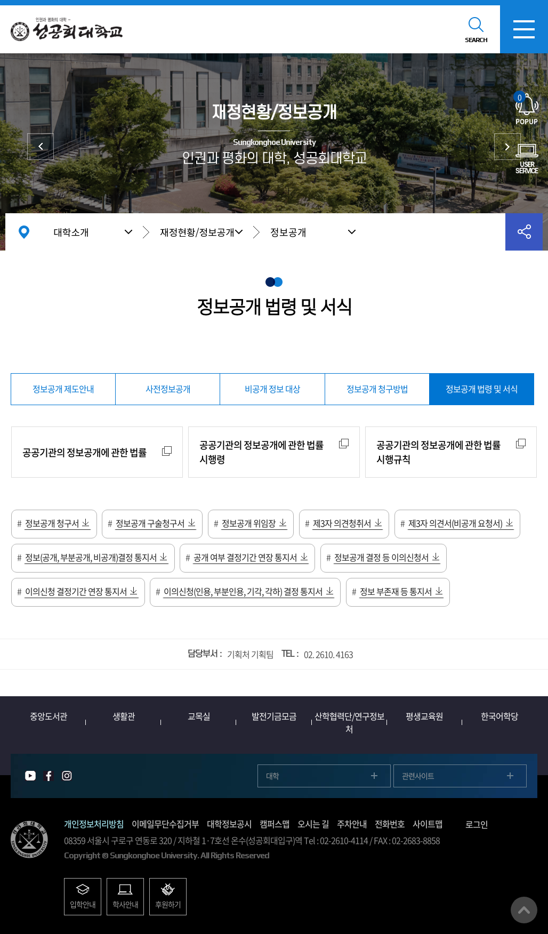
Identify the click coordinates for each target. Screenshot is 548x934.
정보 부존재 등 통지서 (396, 591)
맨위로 (524, 910)
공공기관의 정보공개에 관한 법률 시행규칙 (438, 452)
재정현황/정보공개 (197, 232)
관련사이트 (418, 775)
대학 (272, 775)
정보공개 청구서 (52, 523)
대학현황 (40, 146)
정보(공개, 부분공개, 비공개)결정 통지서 (91, 557)
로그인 (476, 824)
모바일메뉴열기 (524, 29)
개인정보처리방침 (94, 823)
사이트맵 (427, 823)
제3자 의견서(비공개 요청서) (455, 523)
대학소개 (70, 232)
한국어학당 (499, 716)
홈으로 (24, 232)
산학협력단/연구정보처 (349, 722)
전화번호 (390, 823)
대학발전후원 (507, 146)
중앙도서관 (48, 716)
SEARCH (476, 40)
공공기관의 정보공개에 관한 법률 (84, 452)
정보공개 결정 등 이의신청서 (381, 557)
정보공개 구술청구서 (150, 523)
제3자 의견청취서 (342, 523)
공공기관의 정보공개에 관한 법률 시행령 (261, 452)
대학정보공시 (229, 823)
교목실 (199, 716)
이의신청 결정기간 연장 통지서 (76, 591)
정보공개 (288, 232)
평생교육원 (424, 716)
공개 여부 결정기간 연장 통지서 (245, 557)
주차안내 (352, 823)
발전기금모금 (274, 716)
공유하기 (524, 232)
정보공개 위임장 (249, 523)
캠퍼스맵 (274, 823)
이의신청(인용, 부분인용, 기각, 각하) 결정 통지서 (243, 591)
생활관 (123, 716)
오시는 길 (313, 823)
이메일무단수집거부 (165, 823)
